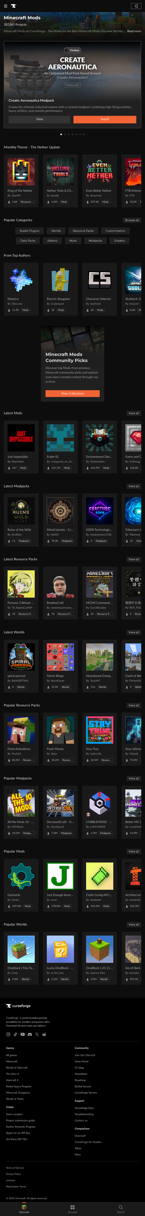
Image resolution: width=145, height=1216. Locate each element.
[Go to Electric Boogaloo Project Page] (60, 289)
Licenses (10, 1180)
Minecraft (11, 1061)
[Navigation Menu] (6, 6)
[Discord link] (30, 1034)
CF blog (79, 1068)
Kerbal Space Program (19, 1086)
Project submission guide (20, 1120)
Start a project (14, 1114)
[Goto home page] (14, 6)
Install (105, 119)
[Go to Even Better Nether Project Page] (99, 180)
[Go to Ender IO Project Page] (60, 446)
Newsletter (81, 1074)
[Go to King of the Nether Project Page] (21, 180)
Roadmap (80, 1080)
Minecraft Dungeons (18, 1092)
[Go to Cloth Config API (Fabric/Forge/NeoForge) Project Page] (99, 885)
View (39, 119)
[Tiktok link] (15, 1034)
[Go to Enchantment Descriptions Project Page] (99, 446)
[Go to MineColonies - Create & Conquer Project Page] (60, 520)
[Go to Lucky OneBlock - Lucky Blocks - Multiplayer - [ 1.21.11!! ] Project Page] (60, 958)
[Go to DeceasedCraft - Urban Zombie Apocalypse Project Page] (60, 812)
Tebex (78, 1148)
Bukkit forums (83, 1086)
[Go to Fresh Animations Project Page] (21, 739)
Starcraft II (12, 1080)
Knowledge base (84, 1108)
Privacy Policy (13, 1174)
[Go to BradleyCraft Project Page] (60, 593)
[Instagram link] (8, 1034)
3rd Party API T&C (16, 1139)
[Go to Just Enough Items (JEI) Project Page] (60, 885)
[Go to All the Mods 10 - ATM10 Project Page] (21, 812)
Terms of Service (15, 1168)
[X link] (37, 1034)
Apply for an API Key (18, 1133)
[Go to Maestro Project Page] (21, 289)
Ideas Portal (81, 1061)
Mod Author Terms (16, 1187)
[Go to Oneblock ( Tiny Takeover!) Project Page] (21, 958)
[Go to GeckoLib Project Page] (21, 885)
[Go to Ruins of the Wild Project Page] (21, 520)
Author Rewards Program (20, 1127)
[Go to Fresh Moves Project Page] (60, 739)
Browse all (132, 220)
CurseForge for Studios (88, 1142)
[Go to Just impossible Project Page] (21, 446)
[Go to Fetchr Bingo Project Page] (60, 666)
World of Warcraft (17, 1068)
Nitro (78, 1154)
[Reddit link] (44, 1034)
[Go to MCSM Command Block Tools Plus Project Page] (99, 593)
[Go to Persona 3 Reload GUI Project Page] (21, 593)
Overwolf (80, 1136)
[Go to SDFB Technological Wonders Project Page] (99, 520)
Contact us (81, 1120)
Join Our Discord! (85, 1055)
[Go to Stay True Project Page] (99, 739)
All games (11, 1055)
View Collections (72, 393)
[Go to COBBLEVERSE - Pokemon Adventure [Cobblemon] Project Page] (99, 812)
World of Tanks (15, 1099)
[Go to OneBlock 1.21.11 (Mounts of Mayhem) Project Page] (99, 958)
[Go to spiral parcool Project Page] (21, 666)
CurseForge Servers (86, 1092)
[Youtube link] (22, 1034)
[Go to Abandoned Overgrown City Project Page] (99, 666)
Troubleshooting (84, 1114)
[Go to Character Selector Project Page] (99, 289)
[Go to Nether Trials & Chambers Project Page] (60, 180)
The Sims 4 (12, 1074)
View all (134, 413)
